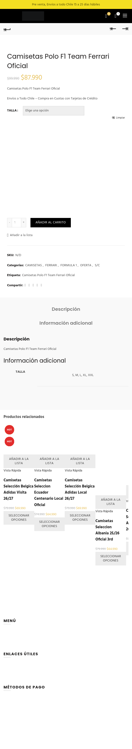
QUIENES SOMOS (16, 643)
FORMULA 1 (68, 265)
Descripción (66, 309)
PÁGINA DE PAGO (16, 676)
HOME (8, 632)
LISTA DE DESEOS (16, 671)
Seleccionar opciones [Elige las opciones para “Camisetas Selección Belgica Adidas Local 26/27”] (80, 518)
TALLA (12, 110)
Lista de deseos (108, 14)
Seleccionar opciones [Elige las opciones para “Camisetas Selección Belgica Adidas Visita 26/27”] (19, 518)
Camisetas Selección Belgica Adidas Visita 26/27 (18, 489)
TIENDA (9, 638)
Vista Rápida (12, 470)
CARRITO (10, 666)
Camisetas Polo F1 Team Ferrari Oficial (48, 275)
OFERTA (85, 265)
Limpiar (120, 117)
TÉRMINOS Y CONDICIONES (23, 682)
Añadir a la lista (21, 235)
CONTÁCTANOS (15, 648)
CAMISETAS (33, 265)
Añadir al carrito (50, 222)
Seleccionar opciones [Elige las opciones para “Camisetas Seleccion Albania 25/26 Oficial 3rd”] (110, 558)
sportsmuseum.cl (86, 746)
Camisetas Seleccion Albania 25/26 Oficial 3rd (107, 530)
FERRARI (51, 265)
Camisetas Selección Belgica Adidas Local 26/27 (79, 489)
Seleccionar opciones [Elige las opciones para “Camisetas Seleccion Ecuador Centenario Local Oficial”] (49, 524)
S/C (97, 265)
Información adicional (66, 323)
